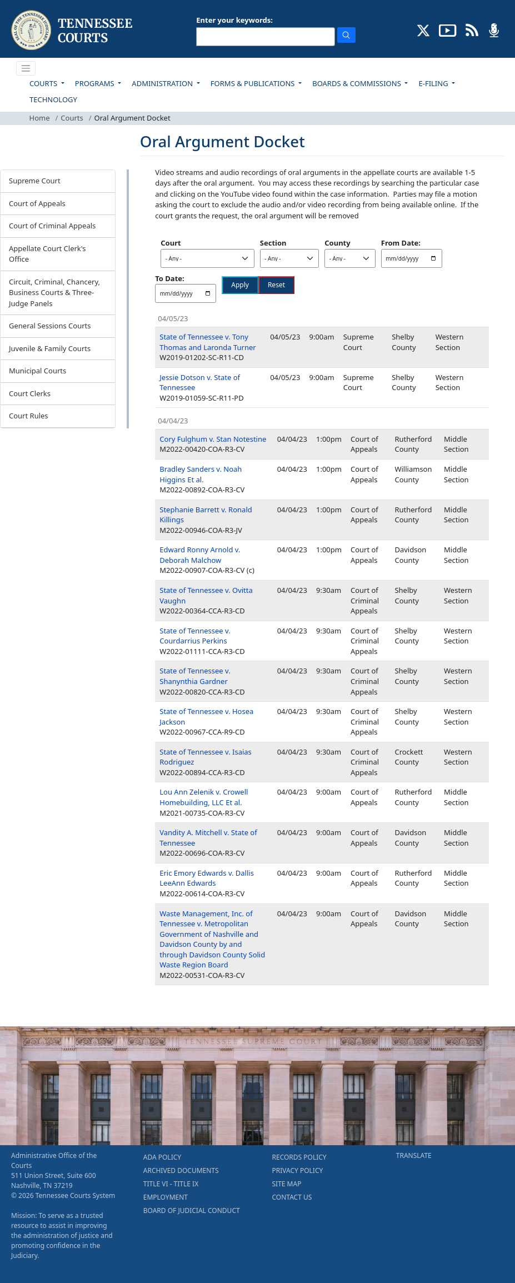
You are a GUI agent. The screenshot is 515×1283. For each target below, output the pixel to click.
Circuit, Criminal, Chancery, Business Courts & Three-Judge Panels (54, 292)
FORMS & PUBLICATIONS (254, 83)
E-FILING (434, 83)
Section (273, 243)
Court (171, 243)
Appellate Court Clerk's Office (47, 253)
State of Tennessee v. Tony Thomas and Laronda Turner (207, 342)
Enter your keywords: (234, 20)
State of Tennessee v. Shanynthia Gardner (194, 676)
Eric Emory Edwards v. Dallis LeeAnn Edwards (206, 878)
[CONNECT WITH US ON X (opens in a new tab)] (424, 29)
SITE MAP (287, 1184)
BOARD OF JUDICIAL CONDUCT (191, 1210)
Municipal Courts (37, 371)
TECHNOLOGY (53, 99)
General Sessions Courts (50, 326)
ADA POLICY (162, 1157)
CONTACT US (292, 1197)
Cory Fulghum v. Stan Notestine (212, 439)
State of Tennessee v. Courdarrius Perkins (194, 636)
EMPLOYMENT (165, 1197)
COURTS (44, 83)
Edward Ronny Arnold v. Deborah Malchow (199, 555)
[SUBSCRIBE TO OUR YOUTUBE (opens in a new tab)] (448, 29)
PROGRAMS (95, 83)
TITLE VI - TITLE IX (170, 1184)
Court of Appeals (37, 203)
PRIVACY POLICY (297, 1170)
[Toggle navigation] (26, 68)
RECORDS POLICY (299, 1157)
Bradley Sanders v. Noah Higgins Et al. (200, 474)
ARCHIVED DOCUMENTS (181, 1170)
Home (39, 118)
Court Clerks (30, 393)
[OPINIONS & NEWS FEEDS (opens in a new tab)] (472, 29)
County (337, 243)
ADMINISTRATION (163, 83)
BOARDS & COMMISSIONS (357, 83)
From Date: (401, 243)
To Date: (169, 278)
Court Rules (28, 416)
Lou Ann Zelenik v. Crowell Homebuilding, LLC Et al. (203, 797)
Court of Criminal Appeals (52, 226)
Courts (72, 118)
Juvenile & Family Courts (50, 348)
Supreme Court (35, 181)
